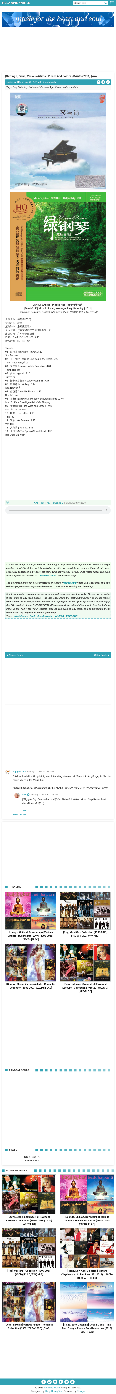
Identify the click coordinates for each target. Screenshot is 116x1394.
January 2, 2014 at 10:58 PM (40, 771)
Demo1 (57, 502)
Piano (58, 87)
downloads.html (47, 575)
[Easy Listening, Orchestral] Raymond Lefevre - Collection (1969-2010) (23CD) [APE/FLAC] (85, 988)
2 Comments (49, 82)
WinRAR (59, 616)
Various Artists (70, 87)
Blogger (81, 1391)
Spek (32, 616)
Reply (15, 814)
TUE (19, 82)
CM (36, 502)
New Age (48, 87)
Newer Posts (15, 655)
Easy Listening (19, 87)
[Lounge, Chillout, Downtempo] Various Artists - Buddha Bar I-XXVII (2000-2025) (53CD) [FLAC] (30, 936)
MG (48, 502)
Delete (22, 814)
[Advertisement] (58, 49)
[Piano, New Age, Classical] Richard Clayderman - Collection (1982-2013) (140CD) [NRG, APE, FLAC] (87, 1274)
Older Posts (101, 655)
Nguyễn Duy (19, 771)
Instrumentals (36, 87)
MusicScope (21, 616)
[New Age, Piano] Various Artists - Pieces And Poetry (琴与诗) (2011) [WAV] (51, 76)
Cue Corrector (45, 616)
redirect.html (70, 582)
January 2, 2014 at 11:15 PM (44, 794)
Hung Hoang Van (53, 1391)
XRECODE (71, 616)
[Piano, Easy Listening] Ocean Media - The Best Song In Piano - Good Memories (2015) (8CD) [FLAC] (87, 1328)
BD (42, 502)
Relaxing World (52, 1387)
